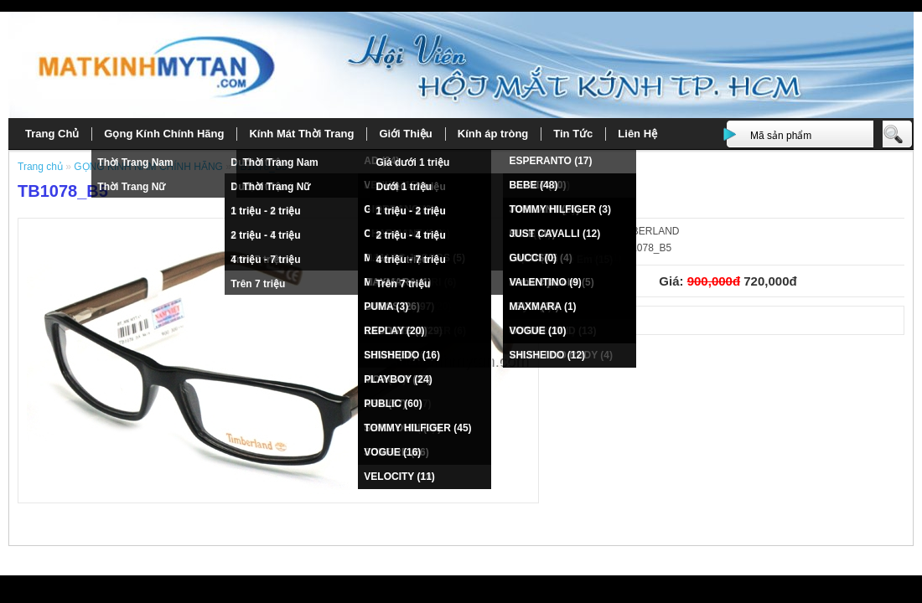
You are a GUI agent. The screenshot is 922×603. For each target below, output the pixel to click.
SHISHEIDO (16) (402, 355)
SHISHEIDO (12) (547, 355)
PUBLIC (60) (393, 404)
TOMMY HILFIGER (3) (560, 209)
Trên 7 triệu (257, 284)
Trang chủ (41, 167)
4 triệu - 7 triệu (265, 259)
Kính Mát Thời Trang (301, 133)
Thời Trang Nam (135, 162)
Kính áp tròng (493, 133)
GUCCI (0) (533, 258)
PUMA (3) (386, 306)
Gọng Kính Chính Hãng (164, 133)
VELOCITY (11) (399, 476)
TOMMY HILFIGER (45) (417, 428)
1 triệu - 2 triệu (265, 211)
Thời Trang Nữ (131, 187)
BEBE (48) (533, 185)
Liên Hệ (637, 133)
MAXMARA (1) (542, 306)
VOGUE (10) (537, 331)
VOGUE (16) (392, 452)
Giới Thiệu (405, 133)
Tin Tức (573, 133)
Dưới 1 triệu (404, 187)
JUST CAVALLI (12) (554, 234)
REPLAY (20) (394, 331)
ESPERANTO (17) (550, 161)
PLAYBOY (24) (398, 379)
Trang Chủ (52, 133)
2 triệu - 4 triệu (265, 235)
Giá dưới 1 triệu (412, 162)
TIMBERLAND (646, 231)
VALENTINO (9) (545, 282)
